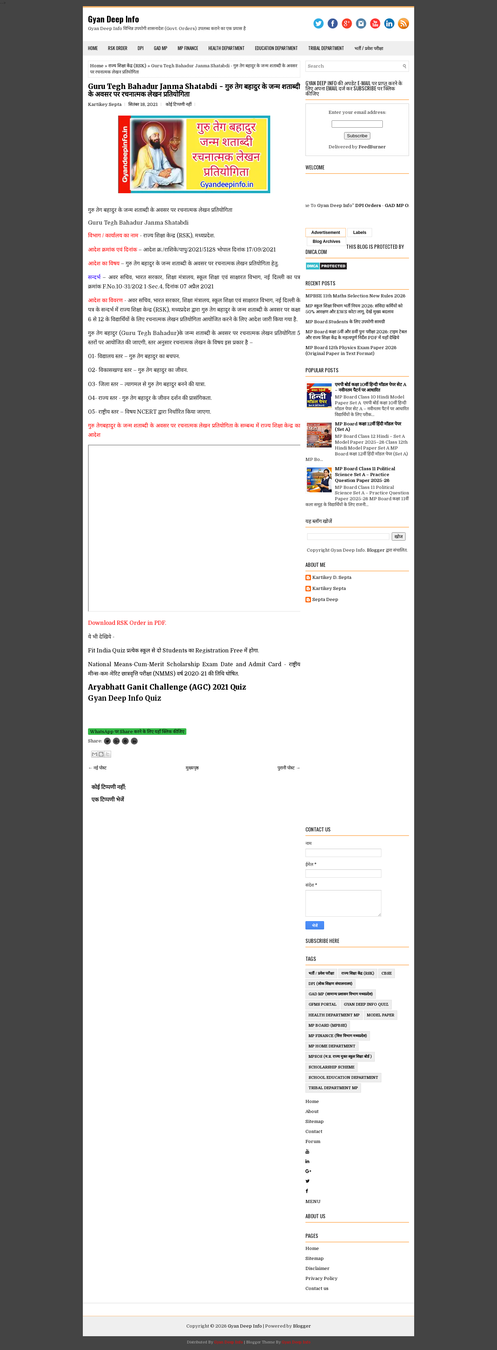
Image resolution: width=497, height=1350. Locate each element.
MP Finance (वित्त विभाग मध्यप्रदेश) (338, 1036)
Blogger (376, 550)
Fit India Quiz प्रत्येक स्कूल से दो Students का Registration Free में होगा (173, 651)
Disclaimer (317, 1268)
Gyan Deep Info (113, 18)
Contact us (317, 1288)
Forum (312, 1141)
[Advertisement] (357, 714)
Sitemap (314, 1121)
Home (93, 48)
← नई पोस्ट (97, 767)
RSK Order (117, 48)
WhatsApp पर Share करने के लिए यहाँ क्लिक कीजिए (137, 731)
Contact (313, 1131)
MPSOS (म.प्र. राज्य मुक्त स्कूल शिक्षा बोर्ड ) (340, 1056)
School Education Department (343, 1077)
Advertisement (325, 232)
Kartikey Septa (329, 588)
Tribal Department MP (333, 1088)
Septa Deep (325, 599)
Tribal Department (326, 48)
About (312, 1111)
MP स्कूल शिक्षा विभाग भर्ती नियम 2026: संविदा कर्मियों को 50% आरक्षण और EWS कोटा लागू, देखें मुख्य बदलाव (353, 308)
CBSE (386, 973)
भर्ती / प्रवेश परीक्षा (368, 48)
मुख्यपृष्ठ (192, 767)
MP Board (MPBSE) (328, 1025)
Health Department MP (334, 1015)
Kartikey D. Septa (331, 577)
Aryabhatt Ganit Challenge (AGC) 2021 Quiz (168, 687)
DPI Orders (376, 205)
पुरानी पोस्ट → (288, 767)
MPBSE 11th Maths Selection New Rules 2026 (355, 295)
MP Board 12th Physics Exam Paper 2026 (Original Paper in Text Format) (351, 350)
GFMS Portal (323, 1004)
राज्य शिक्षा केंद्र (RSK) (127, 65)
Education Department (276, 48)
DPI (141, 48)
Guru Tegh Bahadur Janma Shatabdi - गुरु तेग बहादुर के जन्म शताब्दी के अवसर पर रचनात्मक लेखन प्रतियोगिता (194, 90)
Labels (359, 232)
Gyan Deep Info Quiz (366, 1004)
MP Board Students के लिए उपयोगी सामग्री (345, 321)
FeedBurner (372, 146)
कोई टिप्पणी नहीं (179, 104)
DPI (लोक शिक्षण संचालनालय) (330, 984)
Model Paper (380, 1015)
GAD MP (160, 48)
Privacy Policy (321, 1278)
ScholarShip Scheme (331, 1067)
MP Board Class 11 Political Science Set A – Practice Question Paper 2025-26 (365, 474)
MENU (313, 1201)
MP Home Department (332, 1046)
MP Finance (188, 48)
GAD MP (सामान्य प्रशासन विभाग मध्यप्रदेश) (341, 994)
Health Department (226, 48)
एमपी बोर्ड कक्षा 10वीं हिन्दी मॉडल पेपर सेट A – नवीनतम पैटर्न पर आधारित (370, 387)
